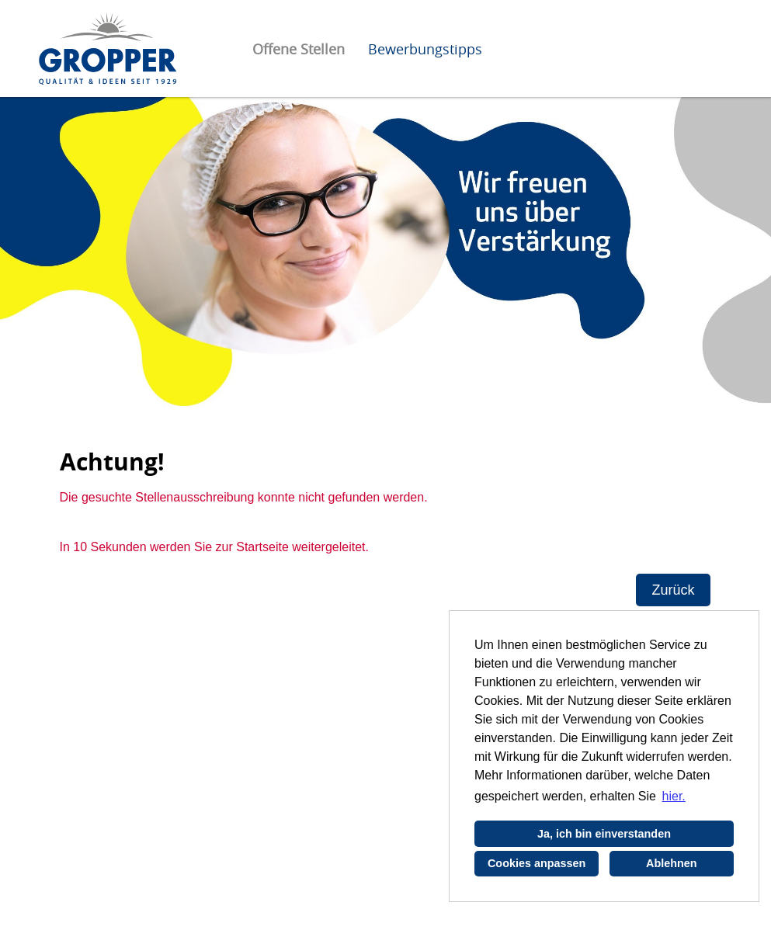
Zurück (672, 590)
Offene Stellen (298, 49)
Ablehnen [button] (671, 863)
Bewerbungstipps (425, 49)
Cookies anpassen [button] (536, 863)
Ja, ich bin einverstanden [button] (604, 834)
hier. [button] (674, 796)
